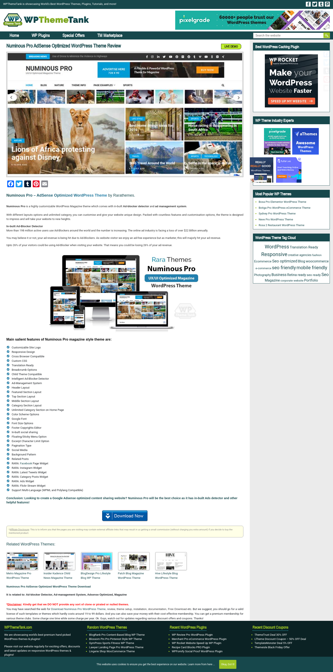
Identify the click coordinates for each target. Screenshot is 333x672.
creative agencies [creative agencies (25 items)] (300, 255)
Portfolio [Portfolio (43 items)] (311, 280)
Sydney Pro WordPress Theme (277, 213)
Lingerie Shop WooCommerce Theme (112, 651)
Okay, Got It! (227, 664)
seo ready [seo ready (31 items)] (314, 275)
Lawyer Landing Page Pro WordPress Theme (116, 647)
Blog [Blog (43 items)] (301, 261)
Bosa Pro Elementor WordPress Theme (282, 201)
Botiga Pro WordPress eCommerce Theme (284, 207)
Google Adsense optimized (71, 498)
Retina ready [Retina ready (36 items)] (296, 275)
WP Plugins (41, 35)
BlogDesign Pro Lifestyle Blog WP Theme (96, 575)
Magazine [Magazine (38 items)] (272, 280)
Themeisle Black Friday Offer (272, 647)
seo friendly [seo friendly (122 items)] (284, 267)
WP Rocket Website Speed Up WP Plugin (196, 643)
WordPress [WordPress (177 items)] (277, 247)
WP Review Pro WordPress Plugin (192, 634)
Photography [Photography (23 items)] (262, 275)
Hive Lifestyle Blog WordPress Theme (166, 575)
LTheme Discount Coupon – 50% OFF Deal (280, 639)
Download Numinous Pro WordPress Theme (78, 609)
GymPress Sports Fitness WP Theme (111, 643)
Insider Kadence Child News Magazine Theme (58, 575)
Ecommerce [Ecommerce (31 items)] (262, 261)
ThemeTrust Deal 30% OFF (271, 634)
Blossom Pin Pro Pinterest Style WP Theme (115, 639)
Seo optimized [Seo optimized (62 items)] (284, 261)
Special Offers (73, 35)
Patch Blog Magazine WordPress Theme (131, 575)
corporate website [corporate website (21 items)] (292, 280)
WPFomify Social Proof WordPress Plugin (197, 651)
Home (14, 35)
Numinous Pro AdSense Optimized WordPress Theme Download (48, 586)
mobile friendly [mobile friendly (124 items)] (311, 267)
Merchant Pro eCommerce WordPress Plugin (199, 639)
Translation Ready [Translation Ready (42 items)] (304, 247)
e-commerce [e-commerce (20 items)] (263, 268)
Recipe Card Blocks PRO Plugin (191, 647)
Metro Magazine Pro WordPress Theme (18, 575)
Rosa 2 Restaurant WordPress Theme (281, 225)
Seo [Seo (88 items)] (325, 274)
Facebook (26, 463)
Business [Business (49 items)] (278, 275)
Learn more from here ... (201, 664)
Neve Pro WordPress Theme (276, 219)
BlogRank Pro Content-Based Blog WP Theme (117, 634)
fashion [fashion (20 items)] (317, 255)
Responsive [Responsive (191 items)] (274, 254)
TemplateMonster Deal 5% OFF (273, 643)
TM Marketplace (109, 35)
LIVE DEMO (231, 46)
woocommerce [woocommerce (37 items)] (317, 261)
